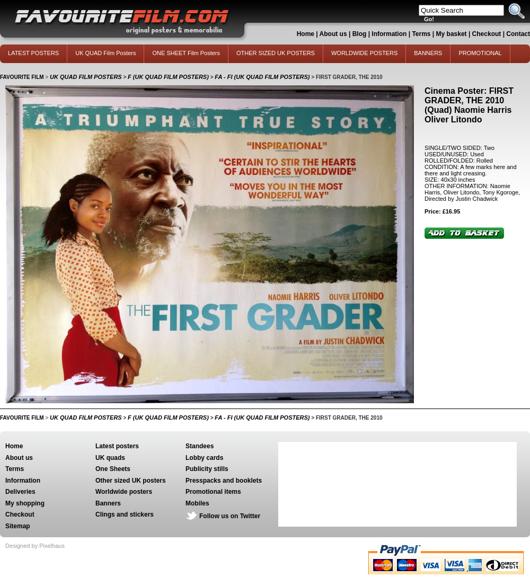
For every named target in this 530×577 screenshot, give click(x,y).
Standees (200, 446)
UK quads (110, 457)
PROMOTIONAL (479, 53)
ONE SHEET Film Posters (186, 53)
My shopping (25, 503)
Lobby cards (204, 457)
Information (389, 34)
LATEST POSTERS (33, 53)
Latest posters (117, 446)
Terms (421, 34)
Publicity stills (207, 469)
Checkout (487, 34)
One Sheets (112, 469)
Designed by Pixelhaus (35, 546)
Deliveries (20, 491)
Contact (518, 34)
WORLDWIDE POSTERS (364, 53)
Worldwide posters (123, 491)
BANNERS (428, 53)
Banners (108, 503)
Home (305, 34)
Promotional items (213, 491)
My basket (451, 34)
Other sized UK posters (130, 480)
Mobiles (197, 503)
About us (333, 34)
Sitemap (17, 526)
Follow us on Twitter (229, 516)
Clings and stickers (124, 514)
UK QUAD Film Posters (105, 53)
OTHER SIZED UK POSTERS (275, 53)
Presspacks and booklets (224, 480)
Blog (359, 34)
